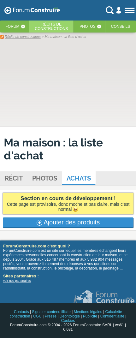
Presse (50, 316)
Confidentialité (112, 316)
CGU (37, 316)
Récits (51, 26)
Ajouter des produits (68, 222)
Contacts (21, 312)
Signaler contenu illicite (51, 312)
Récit (14, 178)
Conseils (120, 26)
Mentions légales (88, 312)
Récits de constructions (23, 37)
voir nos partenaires (17, 280)
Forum (13, 26)
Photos (87, 26)
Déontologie (70, 316)
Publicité (90, 316)
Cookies (68, 320)
